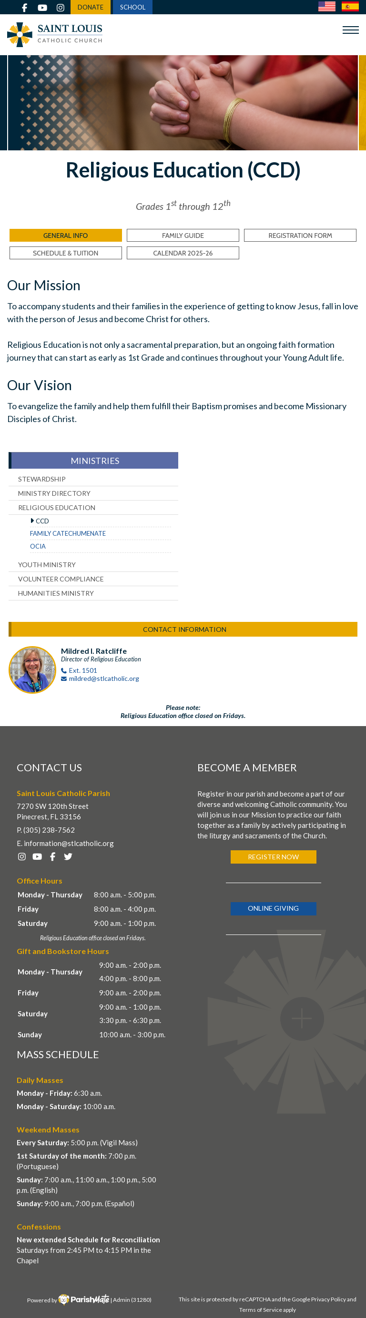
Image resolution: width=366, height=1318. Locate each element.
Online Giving (273, 908)
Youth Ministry (47, 565)
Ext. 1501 (83, 670)
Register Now (273, 857)
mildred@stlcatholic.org (104, 678)
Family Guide (183, 235)
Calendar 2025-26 (183, 253)
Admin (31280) (132, 1299)
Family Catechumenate (68, 533)
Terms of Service (260, 1309)
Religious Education (56, 507)
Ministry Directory (54, 493)
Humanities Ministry (56, 593)
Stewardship (42, 479)
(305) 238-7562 (49, 830)
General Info (65, 235)
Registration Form (301, 235)
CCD (42, 521)
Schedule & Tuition (65, 253)
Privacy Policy (328, 1299)
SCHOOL (132, 7)
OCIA (38, 546)
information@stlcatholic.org (69, 843)
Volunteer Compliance (61, 579)
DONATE (90, 7)
